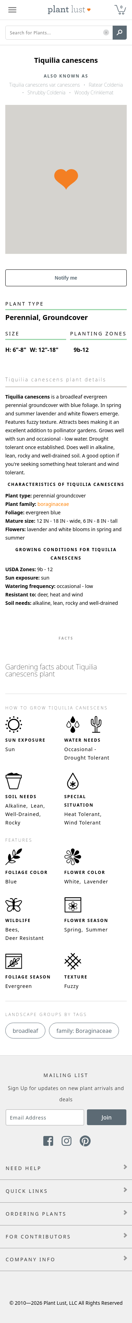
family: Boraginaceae (84, 1031)
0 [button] (121, 6)
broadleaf (25, 1031)
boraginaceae (53, 504)
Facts (65, 638)
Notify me (66, 278)
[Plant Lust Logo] (69, 10)
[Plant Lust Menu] (12, 10)
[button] (106, 32)
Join (107, 1117)
